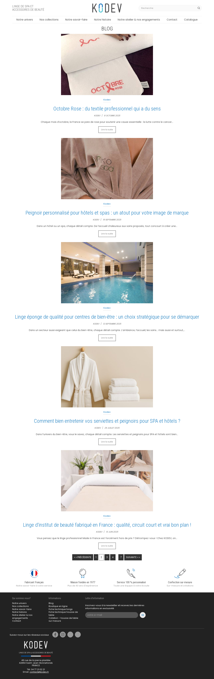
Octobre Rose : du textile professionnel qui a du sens (107, 108)
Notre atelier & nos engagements (139, 19)
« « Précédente (82, 557)
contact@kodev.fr (39, 671)
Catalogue (191, 19)
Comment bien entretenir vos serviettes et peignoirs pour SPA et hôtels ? (107, 421)
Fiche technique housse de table (63, 613)
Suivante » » (133, 557)
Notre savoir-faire (76, 19)
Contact (172, 19)
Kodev (107, 99)
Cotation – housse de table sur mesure (63, 619)
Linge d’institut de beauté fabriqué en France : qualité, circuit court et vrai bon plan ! (107, 525)
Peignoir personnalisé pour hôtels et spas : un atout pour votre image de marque (107, 213)
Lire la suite (107, 129)
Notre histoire (102, 19)
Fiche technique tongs (61, 609)
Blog (51, 603)
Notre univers (24, 19)
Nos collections (49, 19)
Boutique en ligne (58, 606)
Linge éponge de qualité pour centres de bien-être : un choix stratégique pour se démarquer (107, 317)
